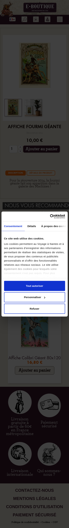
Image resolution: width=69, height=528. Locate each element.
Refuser (34, 308)
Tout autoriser (34, 285)
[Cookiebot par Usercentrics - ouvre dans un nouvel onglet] (50, 216)
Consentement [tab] (13, 225)
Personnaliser (34, 297)
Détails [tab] (31, 225)
